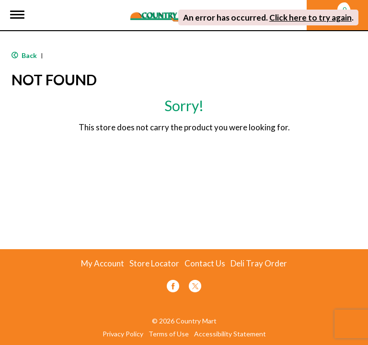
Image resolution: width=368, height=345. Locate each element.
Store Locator (154, 263)
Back (24, 55)
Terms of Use (169, 334)
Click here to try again (310, 17)
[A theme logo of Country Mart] (166, 11)
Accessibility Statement (230, 334)
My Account (102, 263)
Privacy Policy (123, 334)
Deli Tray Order (258, 263)
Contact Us (204, 263)
